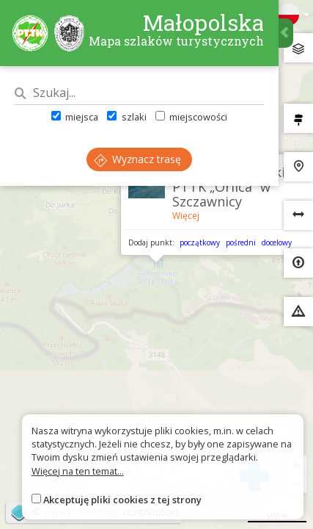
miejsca (74, 116)
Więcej (185, 215)
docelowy (277, 242)
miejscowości (191, 116)
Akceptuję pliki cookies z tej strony (122, 499)
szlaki (126, 116)
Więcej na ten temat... (78, 471)
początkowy (200, 242)
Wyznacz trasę (137, 159)
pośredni (241, 242)
